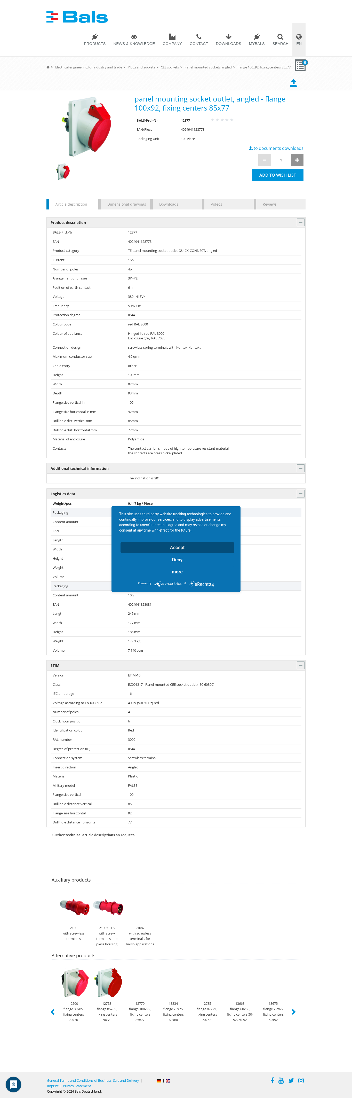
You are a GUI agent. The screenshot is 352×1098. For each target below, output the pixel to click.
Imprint (53, 1086)
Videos (216, 204)
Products (95, 43)
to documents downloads (276, 148)
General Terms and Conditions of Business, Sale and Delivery (93, 1080)
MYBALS (257, 43)
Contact (199, 43)
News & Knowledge (134, 43)
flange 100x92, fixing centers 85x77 (264, 67)
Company (172, 43)
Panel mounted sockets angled (208, 67)
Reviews (270, 204)
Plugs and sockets (141, 67)
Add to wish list (277, 175)
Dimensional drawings (126, 204)
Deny (177, 559)
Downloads (228, 43)
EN (299, 43)
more (177, 571)
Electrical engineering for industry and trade (88, 67)
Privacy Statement (77, 1086)
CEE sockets (170, 67)
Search (281, 43)
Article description (71, 204)
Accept (177, 547)
